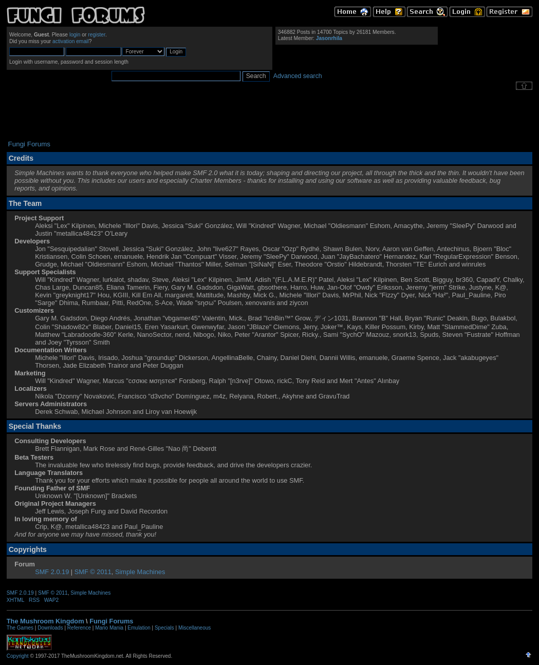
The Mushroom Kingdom (45, 621)
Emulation (138, 628)
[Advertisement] (270, 115)
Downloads (50, 628)
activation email (70, 41)
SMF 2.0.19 (52, 572)
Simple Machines (140, 572)
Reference (79, 628)
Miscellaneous (194, 628)
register (96, 34)
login (75, 34)
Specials (164, 628)
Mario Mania (109, 628)
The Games (20, 628)
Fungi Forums (111, 621)
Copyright (18, 656)
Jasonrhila (329, 38)
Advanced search (297, 76)
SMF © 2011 (93, 572)
